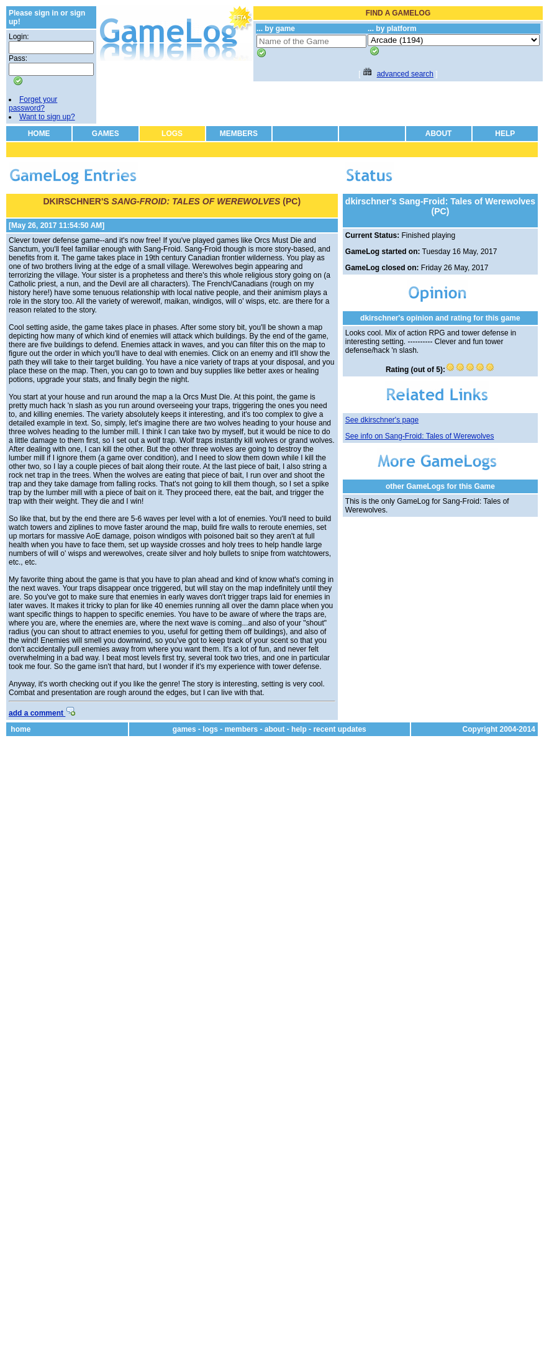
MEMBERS (239, 133)
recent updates (339, 729)
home (20, 729)
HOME (39, 133)
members (241, 729)
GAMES (105, 133)
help (299, 729)
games (184, 729)
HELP (505, 133)
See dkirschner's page (382, 420)
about (275, 729)
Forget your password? (33, 103)
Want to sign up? (47, 116)
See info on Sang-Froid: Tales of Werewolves (419, 436)
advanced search (405, 74)
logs (210, 729)
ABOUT (438, 133)
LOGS (172, 133)
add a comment (42, 713)
